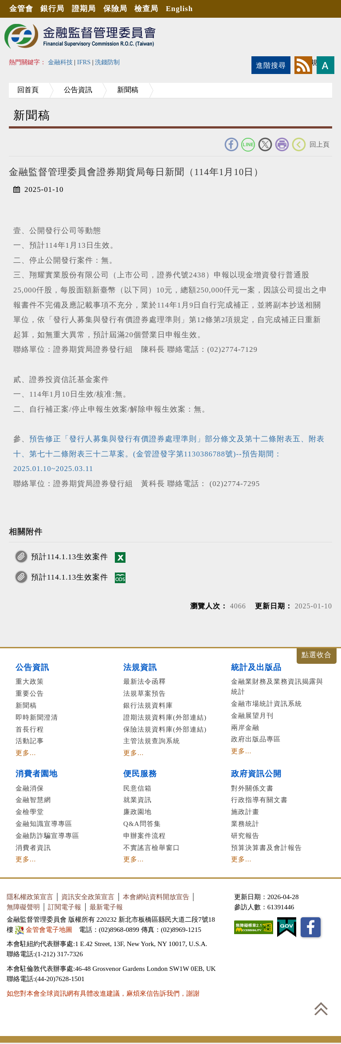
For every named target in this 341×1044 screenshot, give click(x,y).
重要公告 (30, 693)
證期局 (84, 8)
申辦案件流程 (144, 835)
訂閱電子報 (64, 907)
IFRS (84, 62)
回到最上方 (321, 1008)
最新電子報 (106, 907)
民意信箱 (137, 788)
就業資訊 (137, 799)
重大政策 (30, 681)
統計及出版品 (256, 667)
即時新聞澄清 (37, 717)
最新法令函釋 (144, 681)
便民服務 (140, 773)
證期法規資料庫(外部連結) (165, 717)
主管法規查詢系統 (151, 740)
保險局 (116, 8)
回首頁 (28, 89)
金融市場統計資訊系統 (266, 703)
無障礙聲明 (23, 907)
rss (303, 65)
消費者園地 (37, 773)
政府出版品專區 (256, 739)
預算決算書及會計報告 (266, 847)
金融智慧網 (33, 799)
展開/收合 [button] (317, 656)
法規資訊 (140, 667)
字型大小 (325, 65)
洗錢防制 (107, 62)
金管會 (21, 8)
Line (248, 144)
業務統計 (245, 823)
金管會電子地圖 (44, 929)
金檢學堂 (30, 811)
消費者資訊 (33, 847)
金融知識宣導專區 (44, 823)
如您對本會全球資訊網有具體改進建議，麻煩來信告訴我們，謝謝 (103, 993)
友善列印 (282, 144)
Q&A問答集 (142, 823)
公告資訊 (79, 89)
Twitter (265, 144)
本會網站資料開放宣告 (156, 896)
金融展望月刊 (252, 715)
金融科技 (60, 62)
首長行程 (30, 729)
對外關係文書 (252, 788)
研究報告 (245, 835)
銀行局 (53, 8)
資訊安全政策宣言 (87, 896)
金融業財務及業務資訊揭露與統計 (277, 686)
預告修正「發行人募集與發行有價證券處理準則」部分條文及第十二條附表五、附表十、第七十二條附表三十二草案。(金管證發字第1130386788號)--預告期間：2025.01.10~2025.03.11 (169, 454)
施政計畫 (245, 811)
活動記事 (30, 740)
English (180, 8)
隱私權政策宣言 (30, 896)
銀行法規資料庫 (148, 705)
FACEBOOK (231, 144)
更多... (26, 752)
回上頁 (319, 144)
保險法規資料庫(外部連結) (165, 729)
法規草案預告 (144, 693)
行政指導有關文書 (259, 799)
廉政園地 (137, 811)
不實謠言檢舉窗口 (151, 847)
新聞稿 (129, 89)
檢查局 (147, 8)
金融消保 (30, 788)
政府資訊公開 (256, 773)
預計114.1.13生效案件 (69, 557)
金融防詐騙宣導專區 (47, 835)
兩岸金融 (245, 727)
